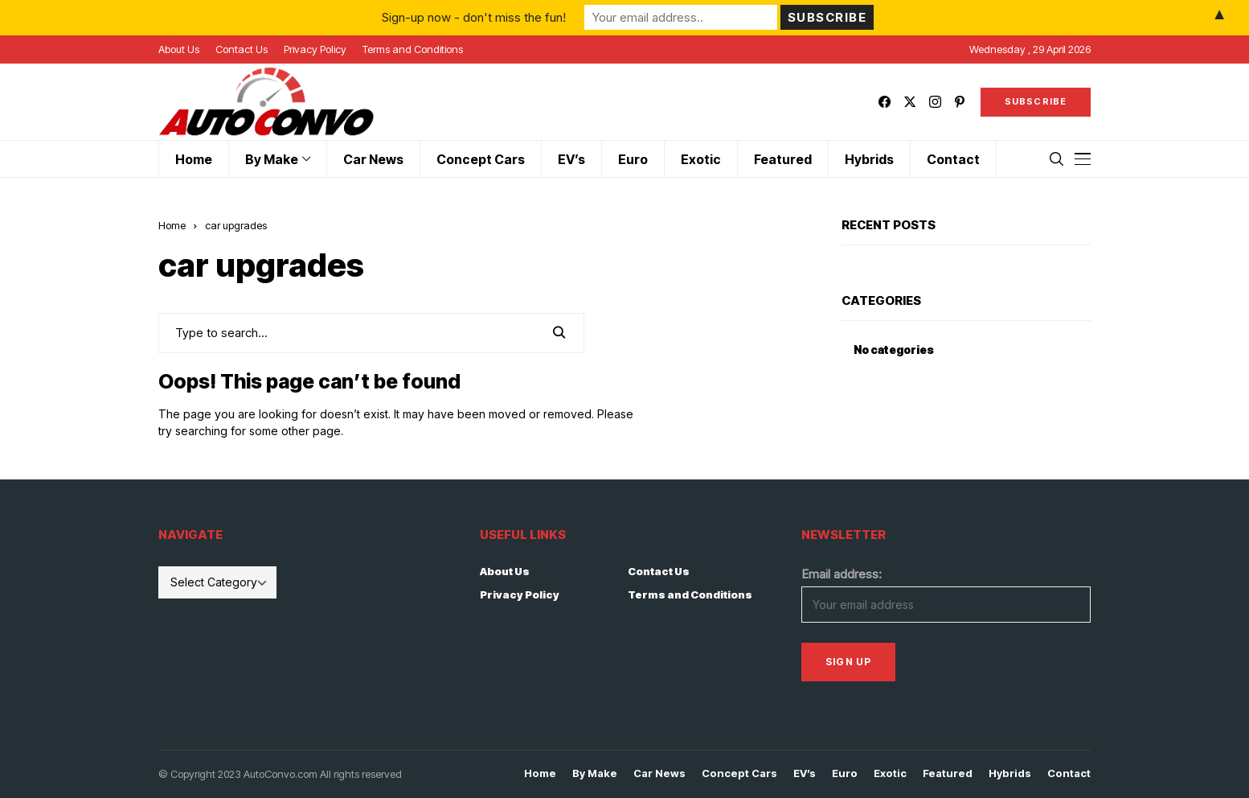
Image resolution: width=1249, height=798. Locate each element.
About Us (505, 571)
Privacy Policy (519, 594)
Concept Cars (739, 773)
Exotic (890, 773)
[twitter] (909, 102)
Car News (659, 773)
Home (172, 225)
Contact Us (659, 571)
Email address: (841, 574)
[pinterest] (959, 102)
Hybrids (1010, 773)
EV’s (804, 773)
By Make (594, 773)
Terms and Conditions (690, 594)
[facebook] (884, 102)
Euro (845, 773)
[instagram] (935, 102)
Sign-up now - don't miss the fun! (474, 17)
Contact (1069, 773)
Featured (948, 773)
